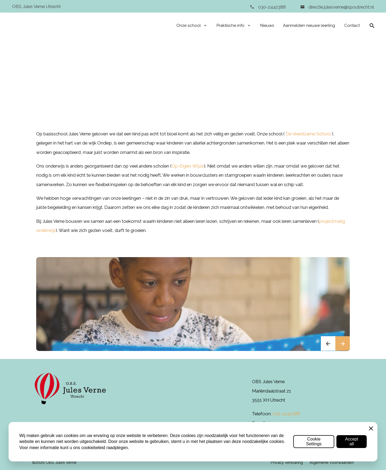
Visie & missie (216, 81)
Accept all (351, 441)
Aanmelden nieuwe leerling (309, 25)
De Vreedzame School (308, 133)
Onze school (188, 25)
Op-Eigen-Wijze (188, 166)
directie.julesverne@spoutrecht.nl (340, 7)
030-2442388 (272, 7)
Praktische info (230, 25)
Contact (352, 25)
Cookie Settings (314, 441)
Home (162, 81)
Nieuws (267, 25)
